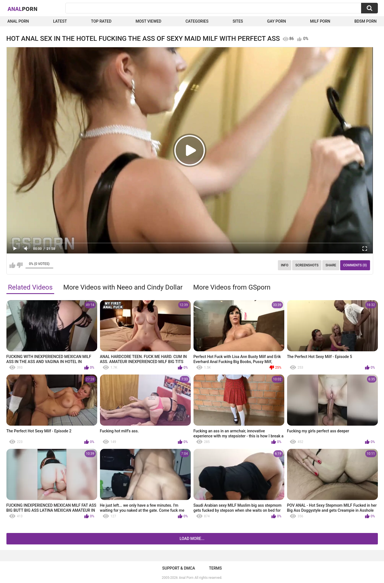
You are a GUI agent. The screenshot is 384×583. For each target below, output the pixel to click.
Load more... (192, 538)
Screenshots (306, 265)
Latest (60, 21)
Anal (23, 9)
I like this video (12, 265)
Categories (196, 21)
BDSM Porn (365, 21)
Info (284, 265)
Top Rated (101, 21)
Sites (238, 21)
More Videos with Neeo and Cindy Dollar (122, 287)
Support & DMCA (178, 568)
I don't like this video (20, 265)
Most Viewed (148, 21)
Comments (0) (355, 265)
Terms (215, 568)
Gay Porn (276, 21)
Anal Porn (18, 21)
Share (330, 265)
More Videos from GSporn (232, 287)
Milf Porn (320, 21)
